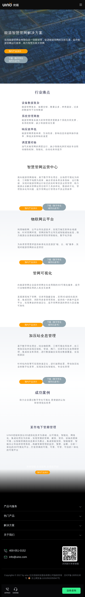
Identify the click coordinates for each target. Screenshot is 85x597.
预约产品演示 (15, 51)
